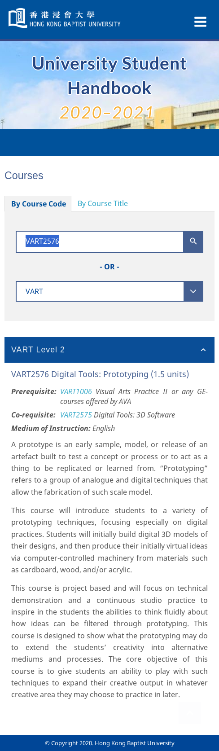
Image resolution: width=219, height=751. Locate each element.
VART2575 (76, 415)
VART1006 (76, 391)
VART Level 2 (38, 349)
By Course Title (103, 203)
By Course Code (38, 204)
